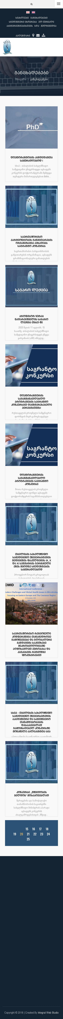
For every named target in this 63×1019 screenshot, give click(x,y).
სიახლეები (22, 18)
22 (34, 834)
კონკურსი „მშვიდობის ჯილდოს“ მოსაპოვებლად (31, 794)
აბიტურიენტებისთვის (20, 26)
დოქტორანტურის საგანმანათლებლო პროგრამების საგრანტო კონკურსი (31, 480)
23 (41, 834)
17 (40, 829)
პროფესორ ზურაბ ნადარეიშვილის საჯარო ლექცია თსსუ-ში (31, 319)
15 (27, 829)
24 (48, 834)
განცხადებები (39, 18)
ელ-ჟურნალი (46, 22)
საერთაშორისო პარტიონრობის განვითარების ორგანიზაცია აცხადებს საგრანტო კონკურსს (31, 242)
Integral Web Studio (48, 1012)
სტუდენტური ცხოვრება (23, 22)
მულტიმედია (48, 26)
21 (28, 834)
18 (47, 829)
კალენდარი (23, 35)
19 (14, 834)
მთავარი (20, 79)
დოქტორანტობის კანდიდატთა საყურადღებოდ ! (32, 159)
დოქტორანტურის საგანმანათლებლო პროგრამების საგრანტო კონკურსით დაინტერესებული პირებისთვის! (31, 401)
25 (28, 839)
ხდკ (36, 26)
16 (33, 829)
